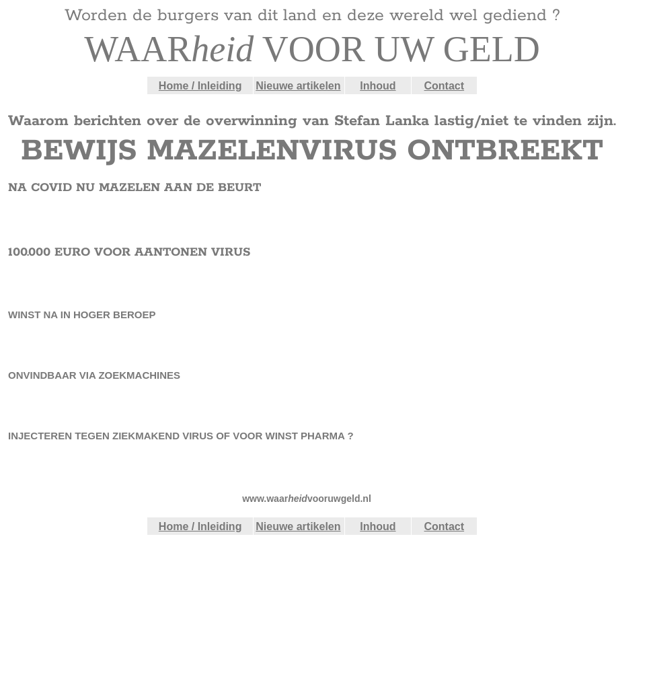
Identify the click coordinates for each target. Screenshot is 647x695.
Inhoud (377, 86)
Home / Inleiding (200, 86)
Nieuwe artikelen (298, 86)
